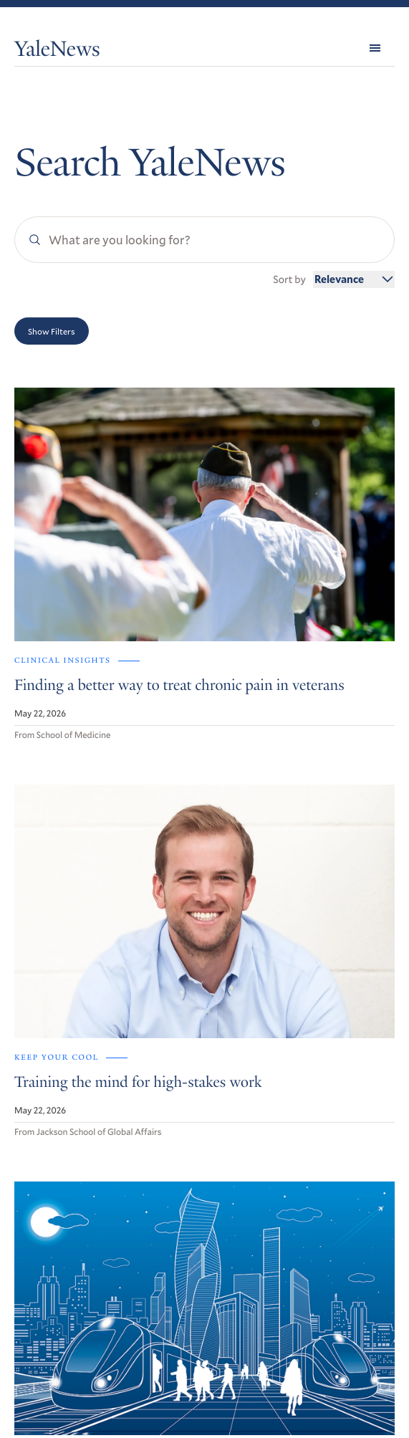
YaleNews (57, 51)
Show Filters (51, 331)
